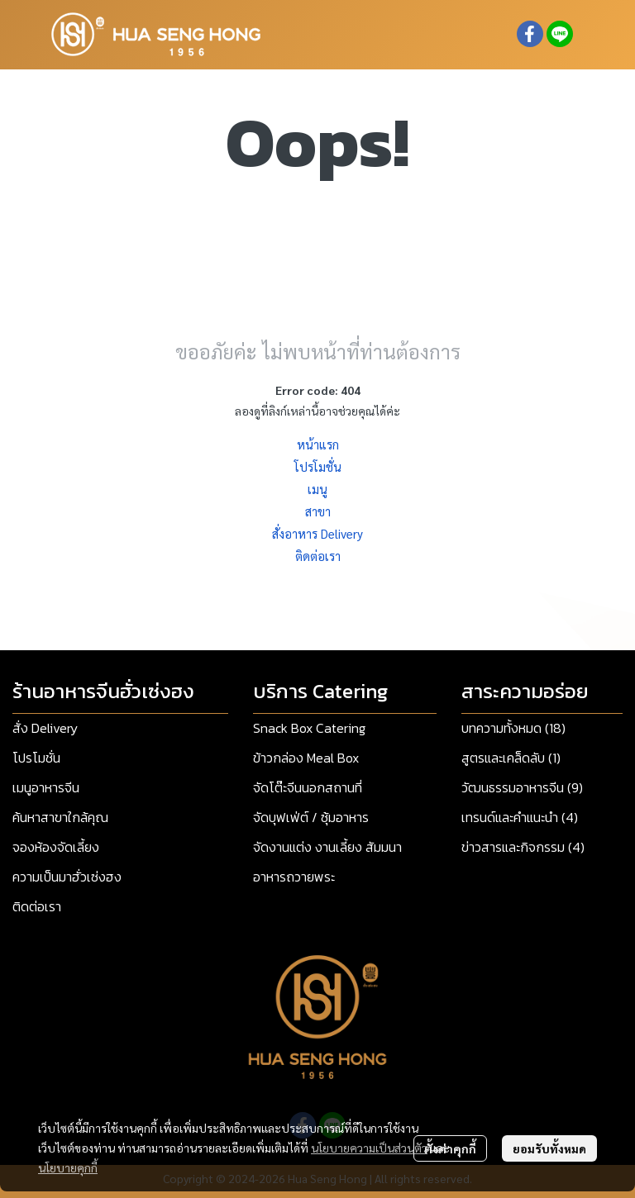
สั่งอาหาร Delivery (317, 533)
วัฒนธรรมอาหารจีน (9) (522, 787)
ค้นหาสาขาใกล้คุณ (60, 817)
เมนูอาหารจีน (45, 787)
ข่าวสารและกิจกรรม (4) (523, 847)
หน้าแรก (318, 444)
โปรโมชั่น (317, 466)
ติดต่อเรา (318, 555)
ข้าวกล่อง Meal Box (306, 758)
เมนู (317, 489)
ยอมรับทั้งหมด (549, 1148)
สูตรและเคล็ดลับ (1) (511, 758)
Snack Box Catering (309, 728)
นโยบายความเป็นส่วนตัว (369, 1147)
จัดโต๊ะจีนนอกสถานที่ (307, 787)
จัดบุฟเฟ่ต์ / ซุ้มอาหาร (311, 817)
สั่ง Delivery (45, 728)
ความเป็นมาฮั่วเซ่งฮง (67, 877)
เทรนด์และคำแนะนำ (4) (519, 817)
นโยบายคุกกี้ (68, 1167)
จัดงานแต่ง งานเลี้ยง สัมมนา (327, 847)
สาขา (318, 511)
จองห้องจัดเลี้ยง (55, 847)
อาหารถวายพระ (294, 877)
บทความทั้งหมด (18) (513, 728)
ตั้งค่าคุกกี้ (450, 1148)
